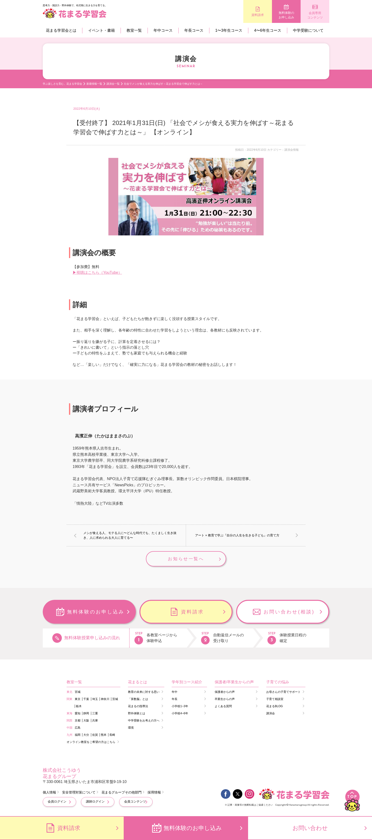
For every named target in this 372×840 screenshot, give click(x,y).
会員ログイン (57, 801)
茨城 (115, 699)
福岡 (77, 734)
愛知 (77, 713)
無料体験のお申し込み (286, 15)
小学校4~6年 (180, 713)
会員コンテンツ (135, 801)
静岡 (86, 713)
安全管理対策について (79, 792)
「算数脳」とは (138, 699)
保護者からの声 (225, 692)
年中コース (163, 30)
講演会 (270, 713)
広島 (77, 727)
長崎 (112, 734)
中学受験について (308, 30)
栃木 (79, 706)
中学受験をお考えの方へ (143, 720)
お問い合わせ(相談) (289, 611)
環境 (131, 727)
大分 (86, 734)
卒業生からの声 (225, 699)
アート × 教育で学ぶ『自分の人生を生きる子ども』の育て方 (237, 535)
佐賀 (95, 734)
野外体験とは (136, 713)
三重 (95, 713)
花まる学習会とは (61, 30)
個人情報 (49, 792)
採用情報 (154, 792)
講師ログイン (95, 801)
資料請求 (257, 15)
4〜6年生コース (267, 30)
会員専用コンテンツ (315, 15)
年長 (174, 699)
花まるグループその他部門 (121, 792)
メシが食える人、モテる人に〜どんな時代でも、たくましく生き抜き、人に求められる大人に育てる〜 (129, 535)
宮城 (77, 692)
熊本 (103, 734)
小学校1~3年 (180, 706)
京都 (77, 720)
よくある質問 (223, 706)
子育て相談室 (274, 699)
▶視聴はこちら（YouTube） (97, 272)
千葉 (86, 699)
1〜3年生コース (228, 30)
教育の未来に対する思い (143, 692)
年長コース (193, 30)
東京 (77, 699)
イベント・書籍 (101, 30)
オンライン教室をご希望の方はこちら (91, 742)
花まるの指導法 (138, 706)
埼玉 (95, 699)
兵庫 (95, 720)
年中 (174, 692)
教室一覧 (134, 30)
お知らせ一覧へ (186, 558)
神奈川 (105, 699)
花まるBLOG (274, 706)
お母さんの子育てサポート (283, 692)
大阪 (86, 720)
